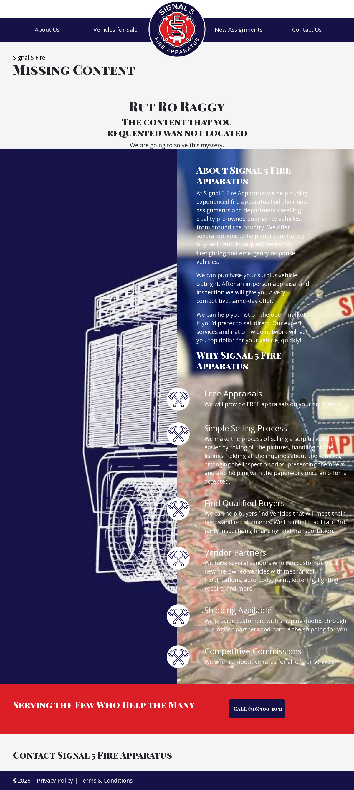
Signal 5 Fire (29, 57)
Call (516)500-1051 (257, 708)
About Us (47, 30)
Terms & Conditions (106, 780)
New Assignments (238, 30)
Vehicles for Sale (115, 30)
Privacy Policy (55, 780)
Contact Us (307, 30)
